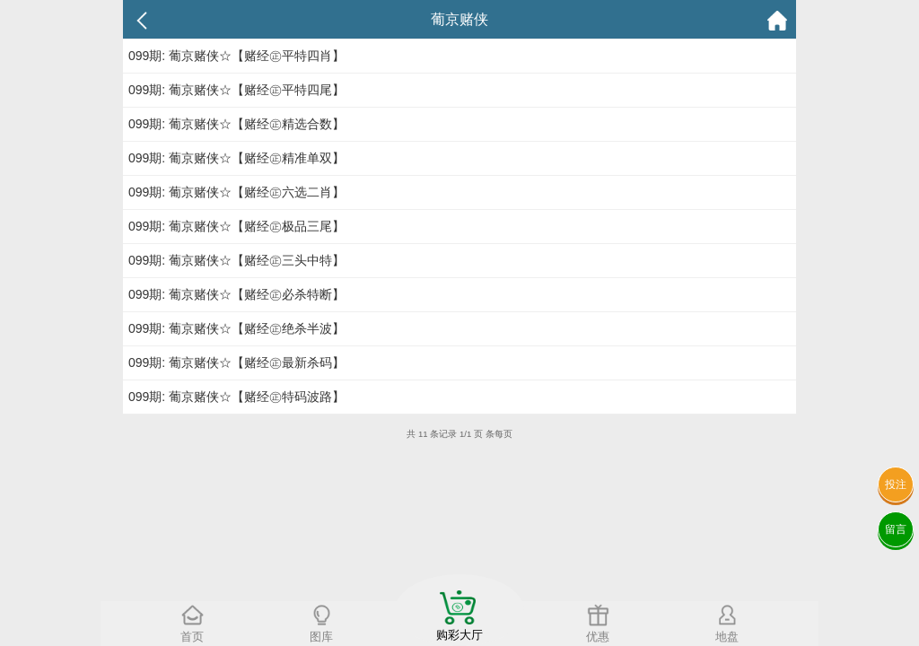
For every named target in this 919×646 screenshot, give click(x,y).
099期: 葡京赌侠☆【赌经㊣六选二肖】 (236, 192)
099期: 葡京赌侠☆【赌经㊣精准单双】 (236, 158)
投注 (895, 484)
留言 (895, 529)
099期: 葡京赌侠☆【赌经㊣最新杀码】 (236, 362)
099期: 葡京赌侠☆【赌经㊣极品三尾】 (236, 226)
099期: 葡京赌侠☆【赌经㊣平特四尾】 (236, 90)
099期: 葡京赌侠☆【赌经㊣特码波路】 (236, 396)
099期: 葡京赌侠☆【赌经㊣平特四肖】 (236, 55)
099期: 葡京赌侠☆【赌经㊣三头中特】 (236, 260)
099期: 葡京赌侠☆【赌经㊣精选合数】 (236, 124)
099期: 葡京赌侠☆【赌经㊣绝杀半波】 (236, 328)
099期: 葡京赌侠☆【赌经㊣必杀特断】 (236, 294)
